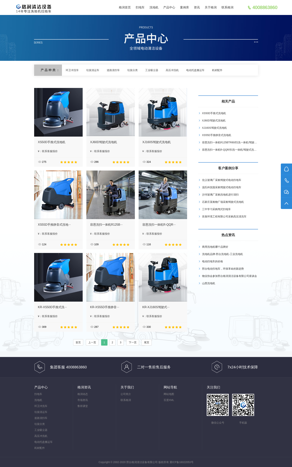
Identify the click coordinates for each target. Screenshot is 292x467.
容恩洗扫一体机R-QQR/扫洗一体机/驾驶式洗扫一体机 (233, 149)
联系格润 (227, 7)
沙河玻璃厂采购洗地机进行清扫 (220, 194)
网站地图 (169, 394)
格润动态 (82, 394)
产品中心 (169, 7)
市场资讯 (82, 400)
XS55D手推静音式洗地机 (216, 135)
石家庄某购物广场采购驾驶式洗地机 (223, 201)
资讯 (197, 7)
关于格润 (211, 7)
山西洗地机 (208, 283)
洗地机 (153, 7)
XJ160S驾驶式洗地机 (156, 142)
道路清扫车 (113, 70)
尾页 (146, 342)
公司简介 (126, 394)
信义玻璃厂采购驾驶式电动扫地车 (221, 179)
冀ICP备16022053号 (181, 462)
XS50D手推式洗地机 (51, 142)
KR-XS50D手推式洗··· (52, 307)
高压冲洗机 (172, 70)
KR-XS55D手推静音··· (104, 307)
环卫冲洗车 (72, 70)
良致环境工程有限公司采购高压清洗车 (224, 216)
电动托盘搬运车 (195, 70)
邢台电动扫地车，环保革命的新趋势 (223, 268)
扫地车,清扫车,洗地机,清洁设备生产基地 (33, 8)
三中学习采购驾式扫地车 (216, 209)
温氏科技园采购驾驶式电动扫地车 (221, 187)
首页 (78, 342)
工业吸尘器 (151, 70)
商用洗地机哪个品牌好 (215, 246)
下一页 (133, 342)
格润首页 (125, 7)
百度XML (169, 400)
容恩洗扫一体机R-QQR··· (159, 224)
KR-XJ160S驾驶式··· (155, 307)
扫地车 (140, 7)
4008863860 (264, 7)
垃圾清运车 (92, 70)
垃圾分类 (132, 70)
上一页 (92, 342)
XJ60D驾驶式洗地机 (103, 142)
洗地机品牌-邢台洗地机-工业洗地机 (222, 254)
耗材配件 (217, 70)
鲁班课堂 (82, 406)
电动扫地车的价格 (212, 261)
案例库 (184, 7)
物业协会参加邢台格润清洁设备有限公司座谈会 (229, 275)
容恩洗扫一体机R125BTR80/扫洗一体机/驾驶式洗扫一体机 (236, 142)
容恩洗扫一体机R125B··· (106, 224)
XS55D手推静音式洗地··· (54, 224)
